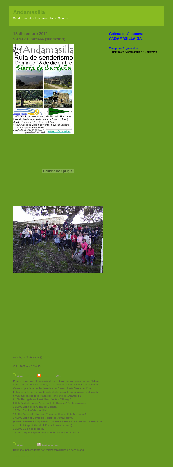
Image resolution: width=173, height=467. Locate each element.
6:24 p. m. (30, 445)
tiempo (116, 51)
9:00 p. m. (30, 376)
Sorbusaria (48, 376)
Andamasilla (29, 12)
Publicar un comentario (29, 456)
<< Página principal (25, 462)
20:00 (46, 357)
